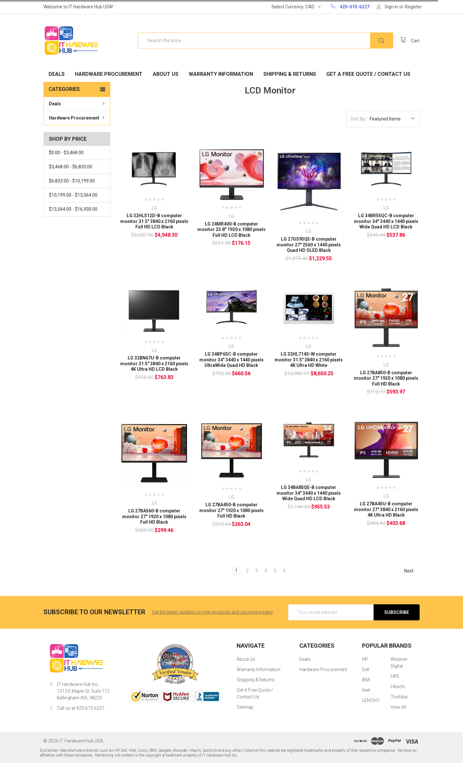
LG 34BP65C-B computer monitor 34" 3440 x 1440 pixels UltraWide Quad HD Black (231, 359)
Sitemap (245, 707)
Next (411, 571)
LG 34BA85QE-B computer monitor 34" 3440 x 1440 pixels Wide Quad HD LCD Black (309, 493)
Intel (366, 690)
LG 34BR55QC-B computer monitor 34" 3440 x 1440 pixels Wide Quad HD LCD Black (386, 221)
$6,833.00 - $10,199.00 (72, 180)
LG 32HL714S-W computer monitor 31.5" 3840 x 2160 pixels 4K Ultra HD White (309, 359)
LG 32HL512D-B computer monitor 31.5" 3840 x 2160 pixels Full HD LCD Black (154, 221)
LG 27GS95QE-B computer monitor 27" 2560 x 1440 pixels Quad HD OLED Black (309, 244)
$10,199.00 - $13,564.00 (73, 195)
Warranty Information (221, 74)
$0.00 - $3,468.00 (66, 152)
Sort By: (358, 118)
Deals (57, 74)
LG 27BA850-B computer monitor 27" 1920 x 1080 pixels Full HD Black (386, 378)
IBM (366, 679)
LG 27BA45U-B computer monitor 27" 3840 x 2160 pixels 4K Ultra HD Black (386, 509)
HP (365, 659)
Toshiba (399, 696)
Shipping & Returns (289, 74)
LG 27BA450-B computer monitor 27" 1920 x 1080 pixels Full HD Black (231, 510)
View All (398, 707)
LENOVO (370, 700)
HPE (395, 676)
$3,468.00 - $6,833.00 (70, 166)
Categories (64, 89)
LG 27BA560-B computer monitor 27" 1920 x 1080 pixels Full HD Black (154, 516)
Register (413, 6)
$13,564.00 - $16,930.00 (73, 209)
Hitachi (398, 686)
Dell (365, 669)
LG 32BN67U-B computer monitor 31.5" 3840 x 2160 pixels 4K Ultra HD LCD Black (154, 363)
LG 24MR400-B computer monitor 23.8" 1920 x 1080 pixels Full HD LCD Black (231, 229)
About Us (165, 74)
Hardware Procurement (108, 74)
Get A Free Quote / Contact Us (368, 74)
